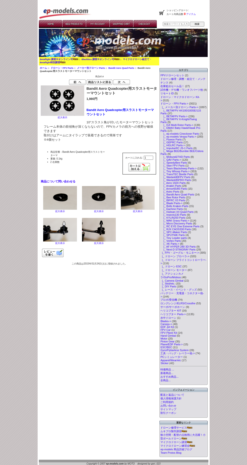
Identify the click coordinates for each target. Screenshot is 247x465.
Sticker (164, 363)
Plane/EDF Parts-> (171, 344)
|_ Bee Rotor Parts (172, 197)
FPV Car (165, 329)
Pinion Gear (167, 341)
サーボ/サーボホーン (172, 306)
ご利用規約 (167, 402)
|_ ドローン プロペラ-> (174, 256)
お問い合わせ (168, 405)
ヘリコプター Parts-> (173, 314)
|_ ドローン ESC (171, 266)
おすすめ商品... (169, 376)
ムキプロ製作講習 (173, 431)
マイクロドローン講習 (176, 442)
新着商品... (166, 373)
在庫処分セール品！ (172, 86)
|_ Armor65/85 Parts (173, 188)
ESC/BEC (166, 347)
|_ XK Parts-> (169, 243)
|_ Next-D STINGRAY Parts (177, 249)
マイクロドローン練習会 (177, 445)
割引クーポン (168, 412)
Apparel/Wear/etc (170, 360)
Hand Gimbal (168, 335)
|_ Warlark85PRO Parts (175, 180)
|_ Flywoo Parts (171, 139)
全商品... (165, 380)
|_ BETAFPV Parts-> (173, 116)
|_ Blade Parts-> (171, 203)
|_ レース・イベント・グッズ (178, 289)
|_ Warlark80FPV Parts (175, 177)
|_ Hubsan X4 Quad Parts (176, 211)
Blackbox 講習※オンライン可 (100, 59)
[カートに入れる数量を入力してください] (148, 158)
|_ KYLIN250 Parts (172, 217)
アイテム (191, 14)
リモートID (167, 93)
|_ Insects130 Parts (173, 214)
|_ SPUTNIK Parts (172, 235)
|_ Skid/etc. (167, 283)
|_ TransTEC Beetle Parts (176, 174)
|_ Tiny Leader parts (173, 237)
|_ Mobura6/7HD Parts (175, 156)
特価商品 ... (167, 369)
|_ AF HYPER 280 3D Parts (178, 246)
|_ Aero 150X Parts (172, 182)
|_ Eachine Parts (171, 209)
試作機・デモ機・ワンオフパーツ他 (181, 89)
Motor (163, 338)
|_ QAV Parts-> (170, 159)
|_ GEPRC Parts (171, 142)
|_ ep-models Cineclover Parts (179, 133)
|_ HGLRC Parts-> (172, 145)
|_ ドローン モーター (173, 270)
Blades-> (165, 321)
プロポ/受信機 (168, 299)
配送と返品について (172, 394)
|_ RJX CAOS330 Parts (175, 229)
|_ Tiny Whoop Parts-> (175, 171)
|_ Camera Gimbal (171, 280)
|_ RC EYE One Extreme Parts (179, 226)
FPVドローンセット (172, 75)
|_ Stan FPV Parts (172, 165)
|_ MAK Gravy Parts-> (174, 220)
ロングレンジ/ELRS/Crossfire (177, 303)
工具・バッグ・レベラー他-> (177, 353)
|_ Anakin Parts (170, 185)
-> (174, 103)
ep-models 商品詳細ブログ (176, 449)
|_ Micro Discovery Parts (176, 223)
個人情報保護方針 (171, 398)
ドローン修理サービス (176, 427)
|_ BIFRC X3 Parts (172, 200)
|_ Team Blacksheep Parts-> (178, 168)
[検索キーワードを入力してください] (176, 24)
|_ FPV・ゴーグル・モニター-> (179, 252)
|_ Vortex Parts (170, 240)
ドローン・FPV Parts (62, 68)
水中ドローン (168, 317)
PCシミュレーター (171, 356)
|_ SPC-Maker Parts (173, 232)
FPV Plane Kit (168, 332)
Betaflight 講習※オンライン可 (59, 59)
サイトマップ (168, 409)
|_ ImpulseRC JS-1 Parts (176, 148)
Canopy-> (166, 324)
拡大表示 (60, 210)
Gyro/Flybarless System (174, 350)
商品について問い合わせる (58, 181)
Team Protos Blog (170, 452)
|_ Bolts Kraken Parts (174, 206)
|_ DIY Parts (168, 286)
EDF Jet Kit (167, 327)
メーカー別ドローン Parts (91, 68)
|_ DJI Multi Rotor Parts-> (176, 125)
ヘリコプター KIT (170, 310)
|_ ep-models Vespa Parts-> (178, 136)
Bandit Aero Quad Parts (121, 68)
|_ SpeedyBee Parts (173, 162)
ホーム (43, 68)
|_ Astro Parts (169, 191)
